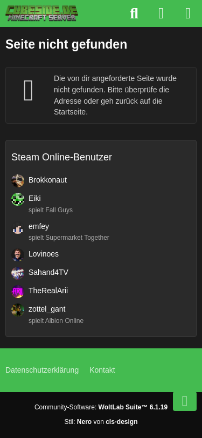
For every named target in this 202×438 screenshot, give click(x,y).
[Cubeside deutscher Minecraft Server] (41, 13)
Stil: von (100, 422)
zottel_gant (47, 309)
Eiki (35, 198)
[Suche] (134, 13)
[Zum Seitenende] (185, 401)
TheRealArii (48, 290)
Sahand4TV (48, 272)
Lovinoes (44, 254)
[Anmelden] (161, 13)
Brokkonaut (48, 180)
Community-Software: (101, 407)
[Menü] (188, 13)
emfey (39, 226)
